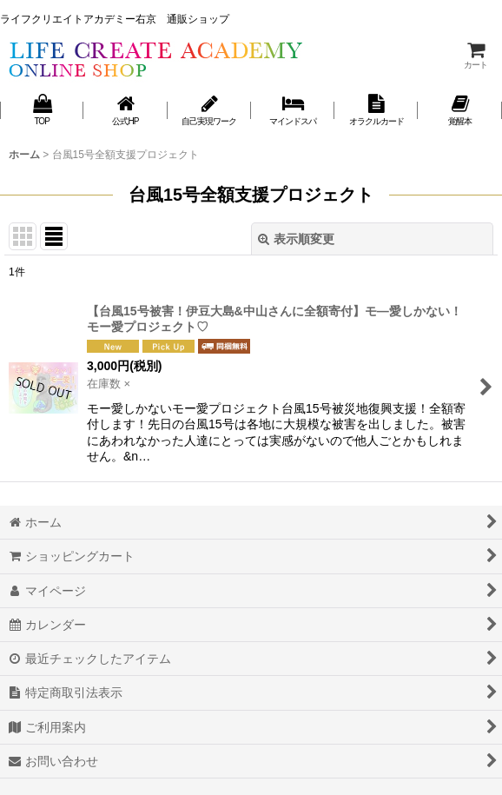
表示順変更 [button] (296, 239)
